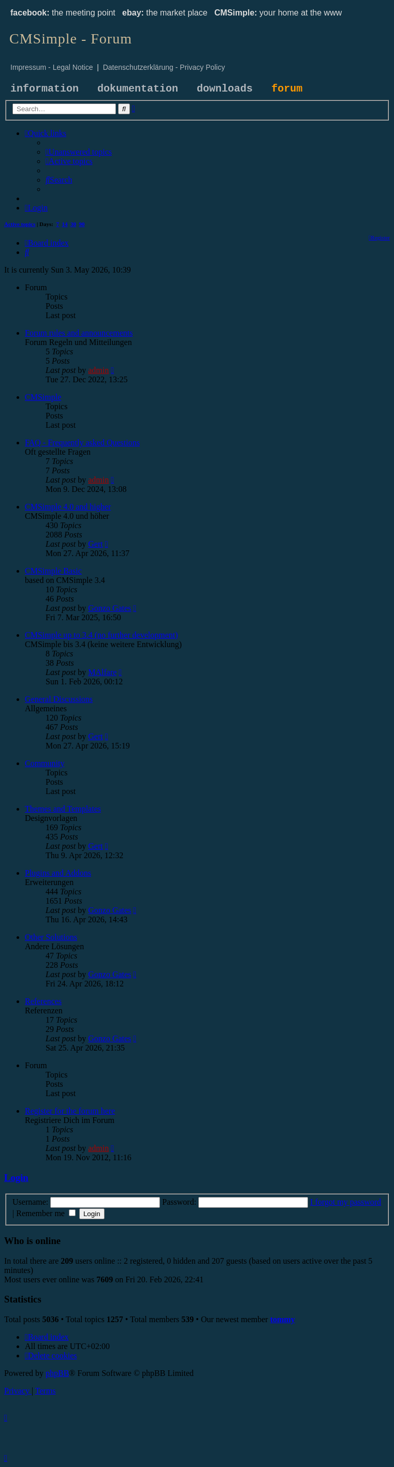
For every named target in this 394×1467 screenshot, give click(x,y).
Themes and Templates (63, 808)
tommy (282, 1319)
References (43, 1001)
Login (16, 1177)
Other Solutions (51, 937)
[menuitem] (79, 151)
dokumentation (137, 89)
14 (65, 224)
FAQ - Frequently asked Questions (82, 442)
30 (73, 224)
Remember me (46, 1213)
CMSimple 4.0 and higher (68, 506)
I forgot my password (345, 1201)
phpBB (57, 1373)
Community (44, 763)
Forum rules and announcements (79, 332)
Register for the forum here (70, 1110)
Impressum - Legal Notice (51, 67)
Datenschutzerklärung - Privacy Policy (164, 67)
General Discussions (59, 699)
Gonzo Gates (109, 608)
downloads (225, 89)
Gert (95, 544)
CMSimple (43, 397)
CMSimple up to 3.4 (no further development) (101, 635)
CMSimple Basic (53, 570)
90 (82, 224)
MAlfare (102, 672)
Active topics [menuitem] (19, 224)
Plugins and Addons (58, 873)
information (44, 89)
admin (98, 370)
